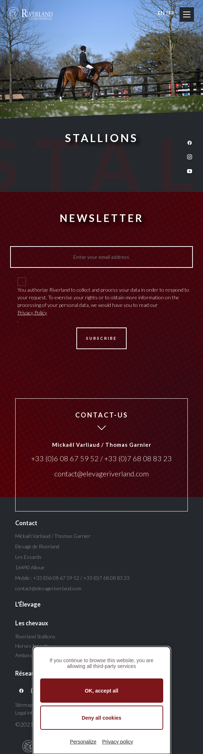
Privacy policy (117, 742)
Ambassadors (30, 655)
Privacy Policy (32, 312)
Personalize (83, 742)
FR (171, 13)
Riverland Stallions (35, 636)
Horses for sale (32, 646)
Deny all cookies (102, 718)
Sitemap (23, 705)
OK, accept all (101, 691)
